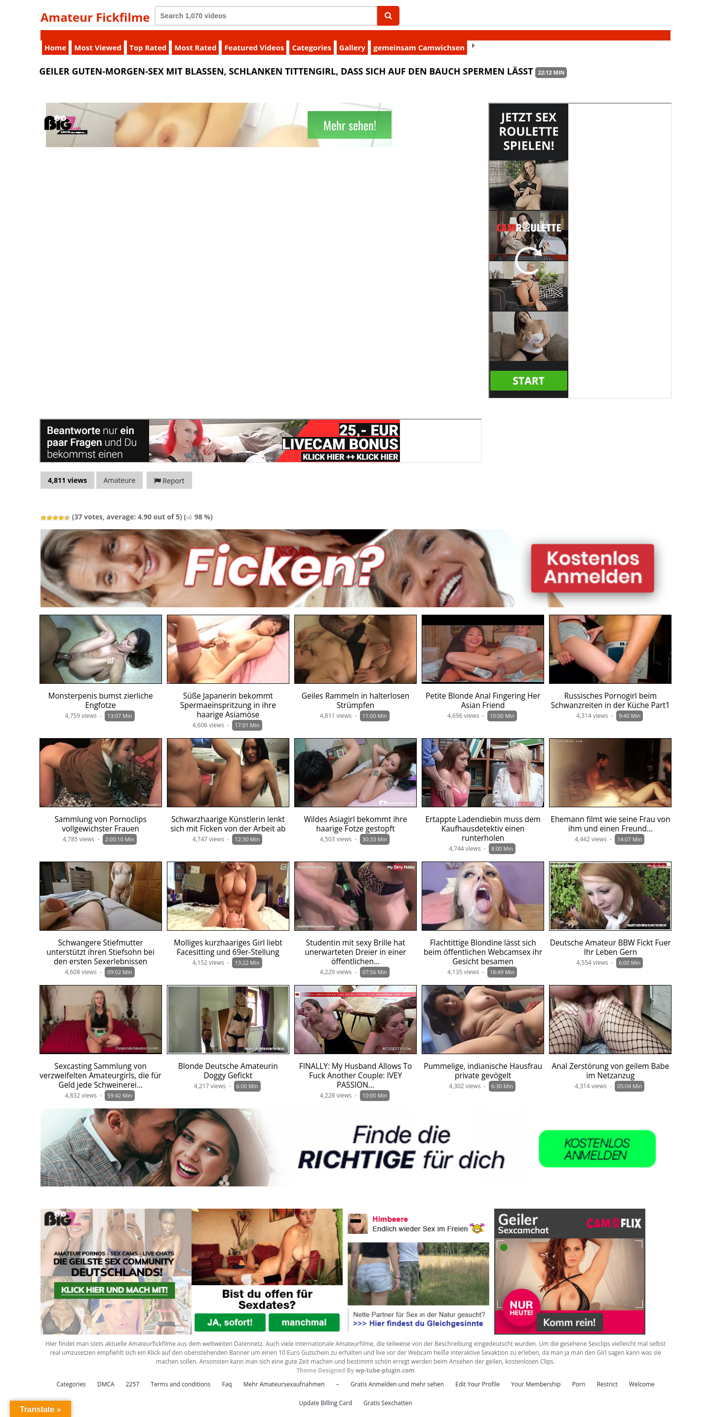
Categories (311, 37)
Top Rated (147, 37)
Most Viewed (97, 37)
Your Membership (535, 1374)
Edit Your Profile (477, 1374)
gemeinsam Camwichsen (419, 37)
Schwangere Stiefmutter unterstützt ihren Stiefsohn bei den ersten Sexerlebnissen (100, 941)
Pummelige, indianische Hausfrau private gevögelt (483, 1060)
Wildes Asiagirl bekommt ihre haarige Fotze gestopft (355, 814)
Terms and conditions (180, 1374)
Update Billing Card (325, 1392)
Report (169, 470)
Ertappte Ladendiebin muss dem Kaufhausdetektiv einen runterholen (483, 818)
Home (55, 37)
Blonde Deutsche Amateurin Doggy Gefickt (228, 1060)
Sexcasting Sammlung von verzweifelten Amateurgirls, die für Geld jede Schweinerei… (100, 1065)
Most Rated (195, 37)
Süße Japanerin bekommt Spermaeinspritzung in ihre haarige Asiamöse (228, 694)
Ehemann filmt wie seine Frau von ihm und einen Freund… (610, 814)
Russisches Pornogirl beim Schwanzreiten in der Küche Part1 (610, 690)
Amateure (120, 469)
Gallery (352, 37)
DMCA (106, 1374)
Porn (579, 1374)
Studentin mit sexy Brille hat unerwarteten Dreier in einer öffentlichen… (355, 941)
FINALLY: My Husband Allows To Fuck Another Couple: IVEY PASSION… (355, 1065)
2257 (132, 1374)
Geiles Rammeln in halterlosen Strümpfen (355, 690)
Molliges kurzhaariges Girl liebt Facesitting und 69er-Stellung (228, 937)
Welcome (642, 1374)
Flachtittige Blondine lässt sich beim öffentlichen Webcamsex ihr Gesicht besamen (483, 941)
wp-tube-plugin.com (385, 1360)
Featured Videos (254, 37)
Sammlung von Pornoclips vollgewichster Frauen (100, 814)
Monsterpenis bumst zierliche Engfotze (100, 690)
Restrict (607, 1374)
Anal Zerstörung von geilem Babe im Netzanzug (611, 1060)
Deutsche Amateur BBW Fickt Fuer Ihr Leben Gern (610, 937)
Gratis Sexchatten (387, 1392)
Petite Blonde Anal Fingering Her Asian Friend (483, 690)
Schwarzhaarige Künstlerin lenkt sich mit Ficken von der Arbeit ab (227, 814)
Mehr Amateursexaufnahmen (284, 1374)
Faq (227, 1374)
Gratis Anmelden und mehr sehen (397, 1374)
